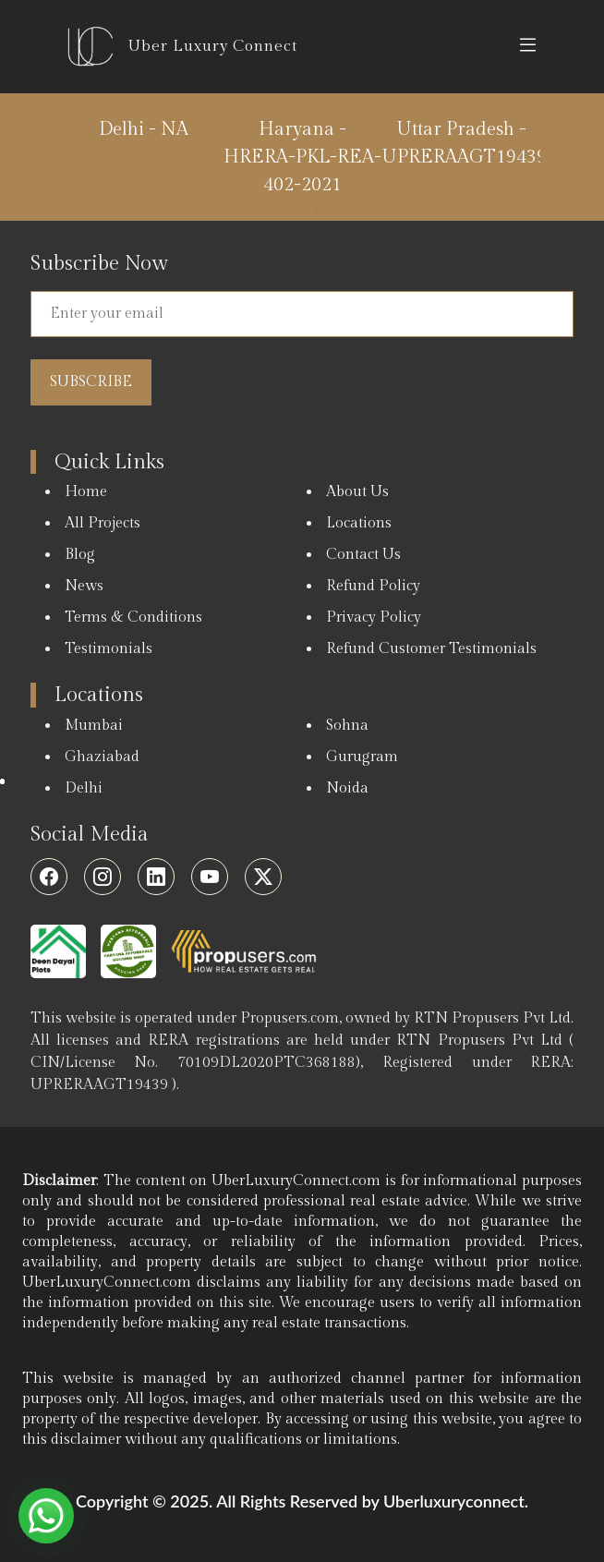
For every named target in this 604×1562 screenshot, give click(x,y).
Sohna (347, 725)
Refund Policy (373, 586)
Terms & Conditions (133, 617)
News (84, 586)
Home (86, 492)
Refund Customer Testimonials (431, 649)
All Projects (102, 523)
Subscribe (91, 382)
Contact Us (363, 554)
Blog (80, 554)
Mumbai (94, 725)
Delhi (84, 788)
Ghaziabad (102, 757)
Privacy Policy (373, 617)
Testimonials (108, 649)
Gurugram (362, 757)
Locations (359, 523)
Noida (347, 788)
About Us (357, 492)
